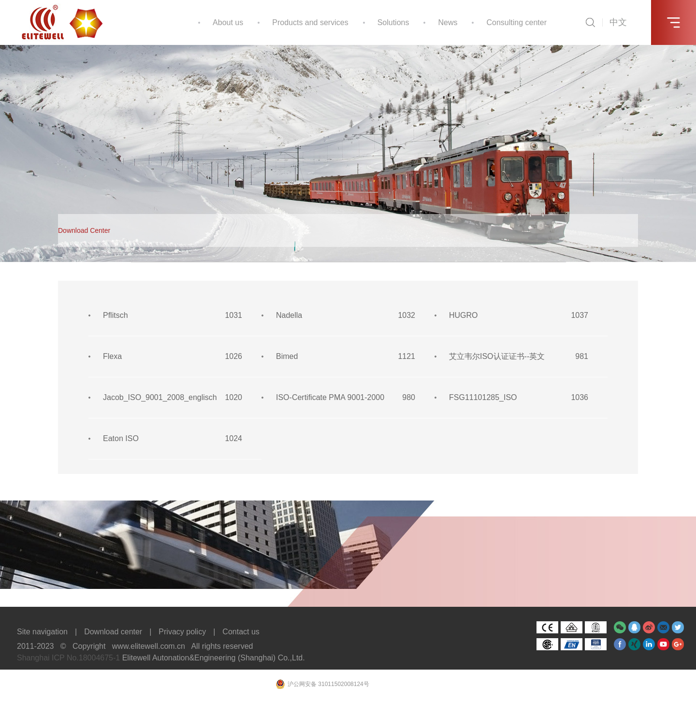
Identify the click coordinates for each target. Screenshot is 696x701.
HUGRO (463, 315)
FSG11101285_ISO (483, 397)
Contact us (240, 632)
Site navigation (42, 632)
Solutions (393, 22)
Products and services (310, 22)
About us (228, 22)
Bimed (287, 356)
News (447, 22)
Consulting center (516, 22)
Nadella (289, 315)
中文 (618, 22)
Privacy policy (182, 632)
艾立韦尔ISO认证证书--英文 (497, 356)
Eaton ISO (121, 438)
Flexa (112, 356)
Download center (113, 632)
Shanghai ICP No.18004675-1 (68, 658)
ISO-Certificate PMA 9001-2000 (330, 397)
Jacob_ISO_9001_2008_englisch (160, 397)
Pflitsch (115, 315)
